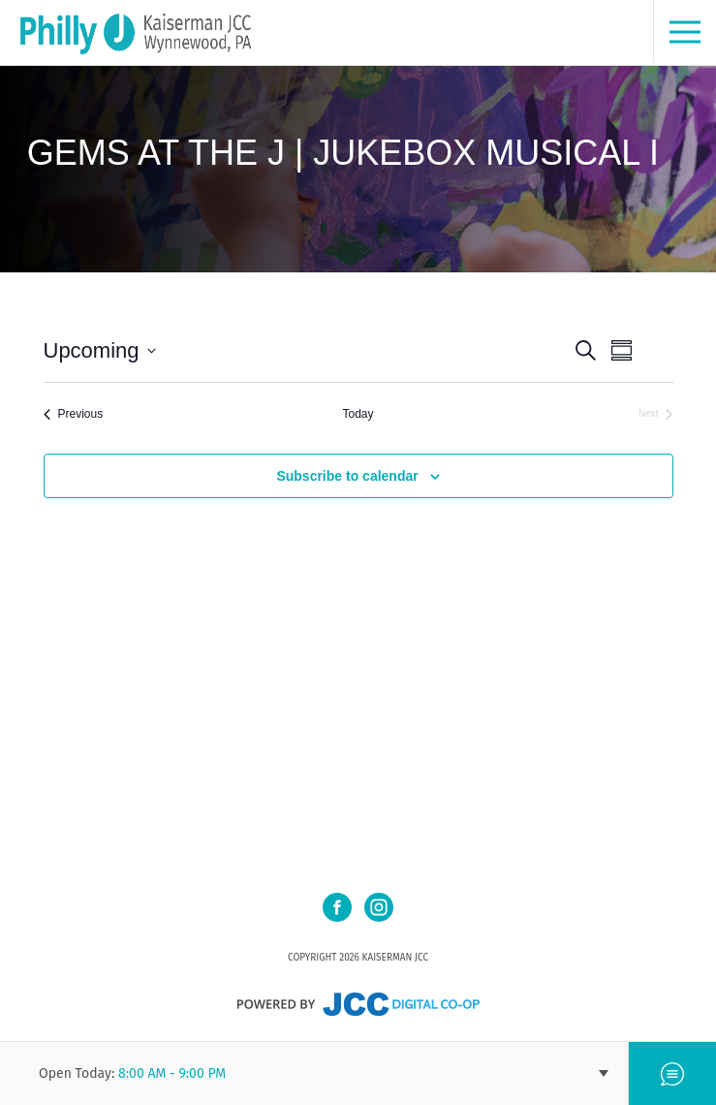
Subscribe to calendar (347, 476)
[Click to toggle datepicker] (100, 350)
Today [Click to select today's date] (357, 414)
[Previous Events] (74, 414)
